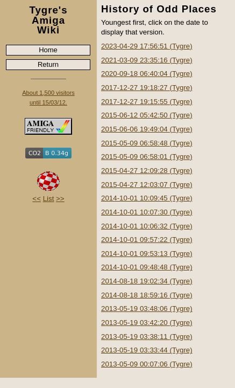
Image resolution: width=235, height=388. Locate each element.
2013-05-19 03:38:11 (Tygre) (147, 336)
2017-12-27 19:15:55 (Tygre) (147, 102)
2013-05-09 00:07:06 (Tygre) (147, 364)
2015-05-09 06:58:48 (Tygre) (147, 143)
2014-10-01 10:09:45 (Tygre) (147, 198)
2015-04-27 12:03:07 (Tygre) (147, 185)
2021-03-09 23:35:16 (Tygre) (147, 60)
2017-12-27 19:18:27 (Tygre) (147, 88)
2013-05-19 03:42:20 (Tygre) (147, 322)
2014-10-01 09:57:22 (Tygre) (147, 239)
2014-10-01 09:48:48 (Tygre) (147, 267)
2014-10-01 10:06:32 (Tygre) (147, 226)
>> (60, 199)
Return (48, 64)
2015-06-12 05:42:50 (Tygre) (147, 115)
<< (36, 199)
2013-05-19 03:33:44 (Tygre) (147, 350)
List (48, 199)
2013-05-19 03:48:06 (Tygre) (147, 308)
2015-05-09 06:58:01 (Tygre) (147, 157)
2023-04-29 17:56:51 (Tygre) (147, 46)
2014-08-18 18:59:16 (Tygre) (147, 295)
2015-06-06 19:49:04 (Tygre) (147, 129)
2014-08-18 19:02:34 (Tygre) (147, 281)
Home (48, 50)
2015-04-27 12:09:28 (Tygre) (147, 171)
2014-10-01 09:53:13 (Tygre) (147, 254)
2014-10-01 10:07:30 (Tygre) (147, 212)
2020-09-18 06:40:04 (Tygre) (147, 74)
